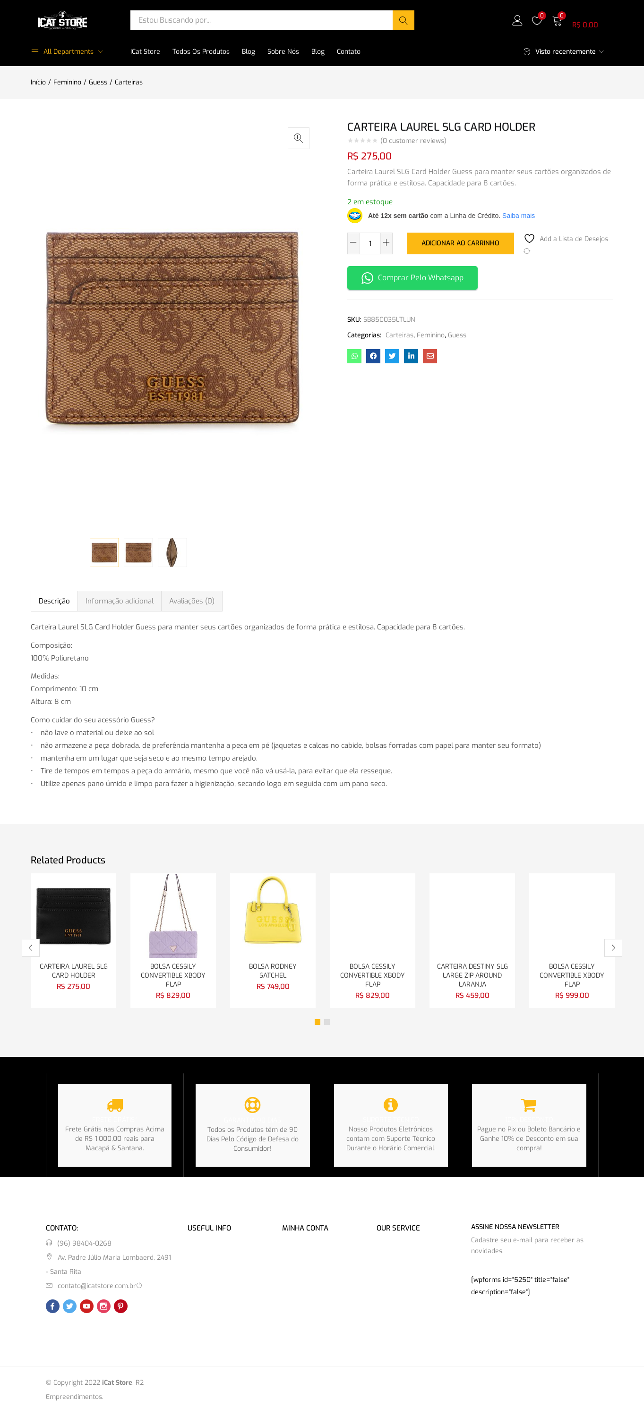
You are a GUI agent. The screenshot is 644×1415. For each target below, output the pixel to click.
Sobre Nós (283, 51)
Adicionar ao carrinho (460, 242)
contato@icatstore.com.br (97, 1287)
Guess (98, 82)
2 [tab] (327, 1023)
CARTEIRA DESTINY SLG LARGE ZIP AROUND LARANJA (472, 976)
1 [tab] (317, 1023)
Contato (349, 51)
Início (38, 82)
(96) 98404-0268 (84, 1244)
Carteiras (129, 82)
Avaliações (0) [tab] (192, 601)
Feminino (67, 82)
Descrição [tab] (54, 601)
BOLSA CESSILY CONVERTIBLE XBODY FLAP (173, 976)
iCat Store (145, 51)
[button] (582, 20)
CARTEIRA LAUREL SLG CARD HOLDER (74, 972)
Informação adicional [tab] (120, 601)
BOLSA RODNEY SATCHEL (273, 972)
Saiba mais (518, 215)
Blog (248, 51)
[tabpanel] (73, 941)
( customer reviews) (413, 141)
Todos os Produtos (201, 51)
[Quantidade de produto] (370, 243)
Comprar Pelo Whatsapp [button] (412, 278)
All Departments (62, 51)
